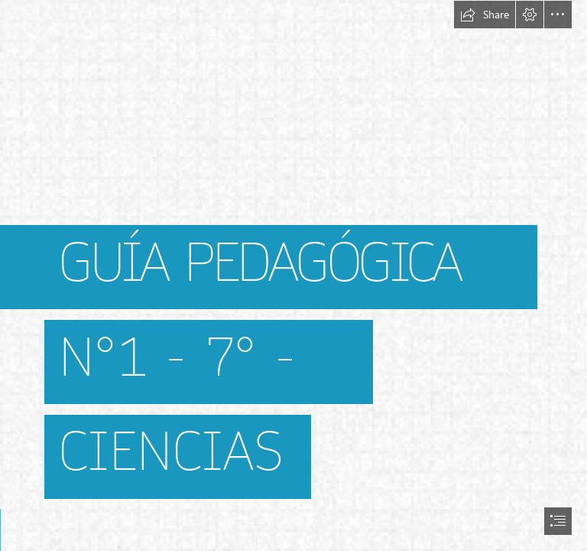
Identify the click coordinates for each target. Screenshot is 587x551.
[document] (293, 275)
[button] (484, 14)
